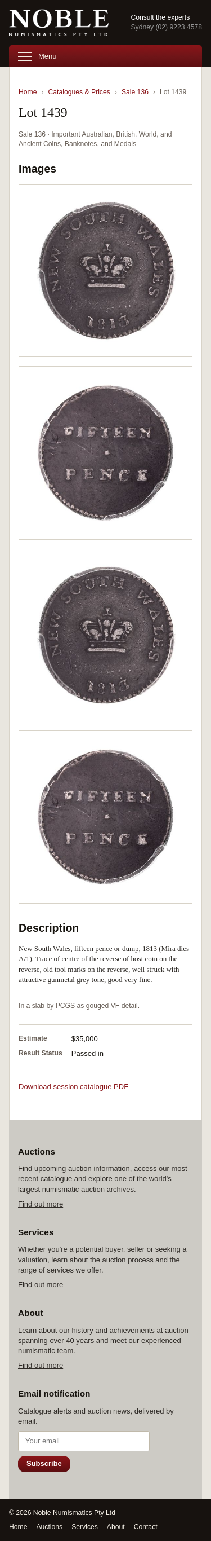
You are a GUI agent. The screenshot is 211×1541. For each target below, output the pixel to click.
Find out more (40, 1204)
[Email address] (84, 1441)
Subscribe (44, 1463)
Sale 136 (135, 92)
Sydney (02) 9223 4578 (166, 27)
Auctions (49, 1527)
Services (84, 1527)
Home (28, 92)
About (116, 1527)
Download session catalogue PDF (73, 1086)
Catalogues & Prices (79, 92)
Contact (146, 1527)
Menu (37, 56)
